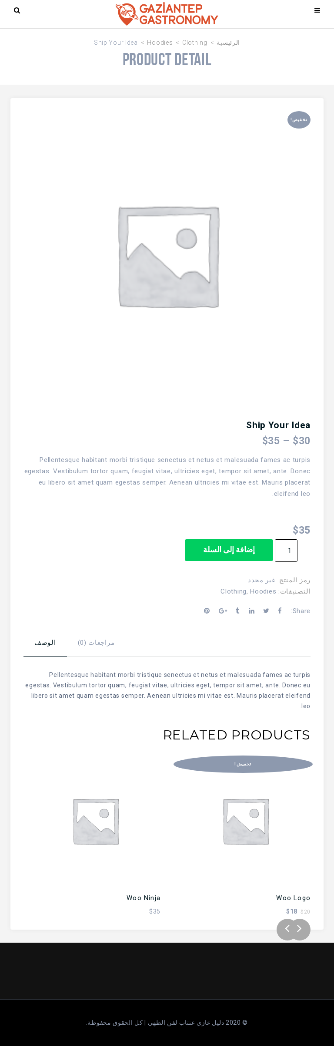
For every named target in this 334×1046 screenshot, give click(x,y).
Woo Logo (293, 898)
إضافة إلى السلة (229, 549)
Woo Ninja (143, 898)
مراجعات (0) (96, 643)
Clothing (194, 42)
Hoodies (160, 42)
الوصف (45, 643)
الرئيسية (228, 42)
